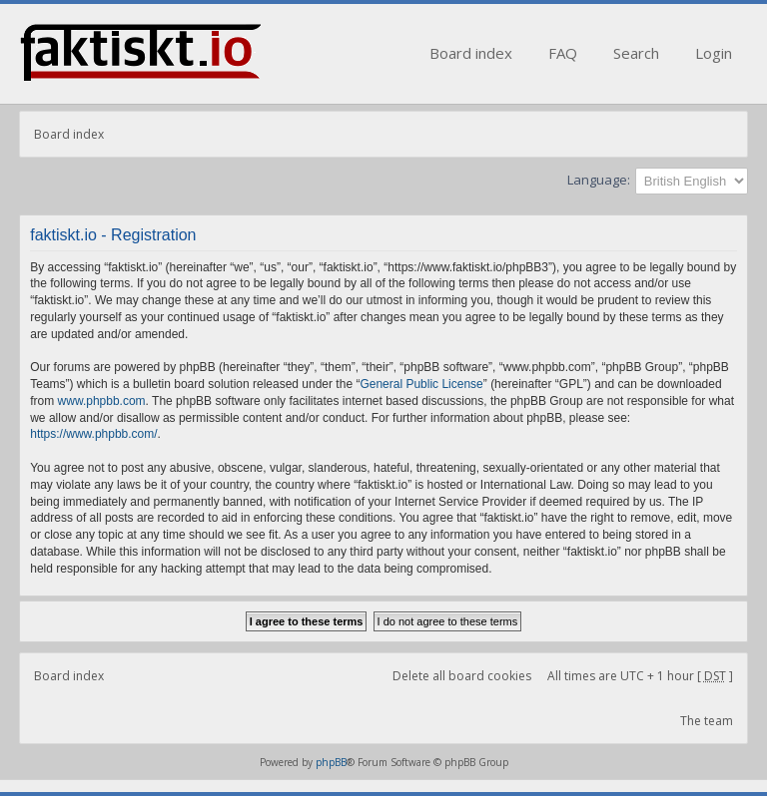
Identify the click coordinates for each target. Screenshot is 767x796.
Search (636, 53)
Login (713, 53)
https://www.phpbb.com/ (93, 434)
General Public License (421, 384)
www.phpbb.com (102, 401)
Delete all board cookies (461, 675)
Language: (598, 180)
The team (706, 720)
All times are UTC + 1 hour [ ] (640, 675)
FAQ (562, 53)
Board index (470, 53)
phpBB (331, 762)
